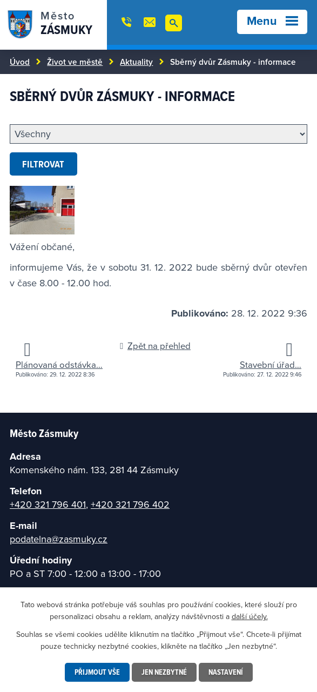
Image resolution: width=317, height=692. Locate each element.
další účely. (250, 616)
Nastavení (225, 672)
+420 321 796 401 (48, 504)
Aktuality (136, 62)
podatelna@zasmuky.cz (58, 539)
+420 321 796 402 (130, 504)
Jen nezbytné (164, 672)
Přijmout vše (97, 672)
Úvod (20, 62)
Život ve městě (75, 62)
